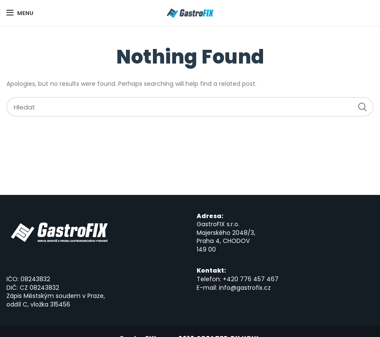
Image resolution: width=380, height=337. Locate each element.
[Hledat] (190, 107)
